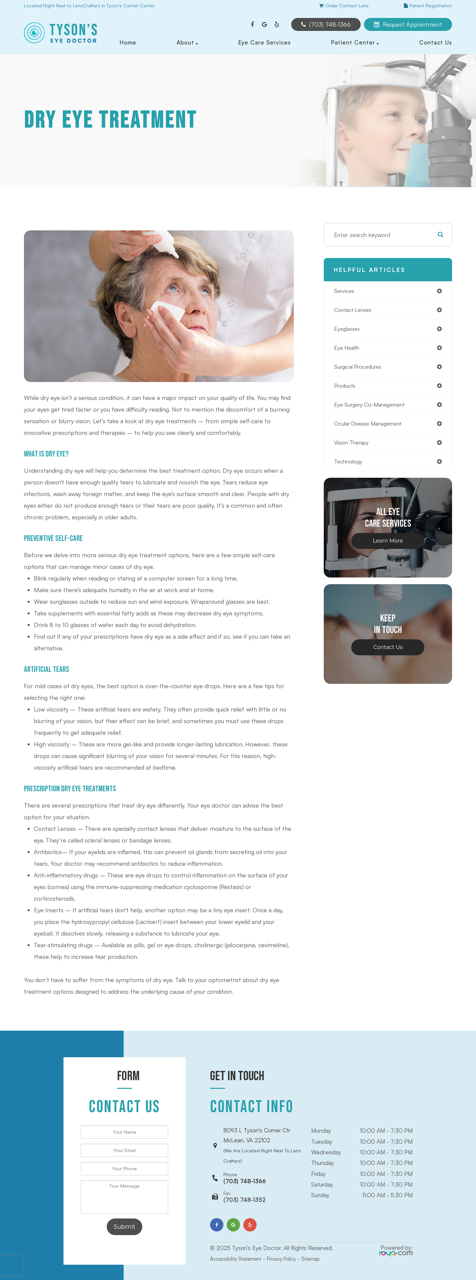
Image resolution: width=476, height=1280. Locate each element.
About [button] (187, 42)
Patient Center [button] (355, 42)
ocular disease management (372, 428)
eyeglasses (348, 330)
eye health (348, 350)
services (345, 291)
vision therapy (353, 448)
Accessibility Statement (239, 1245)
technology (349, 467)
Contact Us (435, 42)
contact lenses (355, 311)
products (346, 389)
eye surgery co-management (373, 409)
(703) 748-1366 (244, 1164)
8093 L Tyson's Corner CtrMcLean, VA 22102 (262, 1138)
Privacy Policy (291, 1245)
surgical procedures (360, 369)
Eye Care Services (264, 42)
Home (128, 42)
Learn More (388, 547)
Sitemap (323, 1245)
